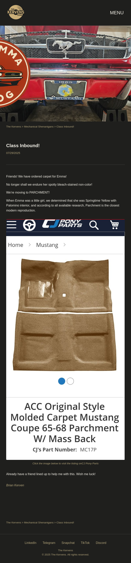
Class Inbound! (23, 145)
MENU (117, 12)
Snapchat (68, 542)
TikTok (85, 542)
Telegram (49, 542)
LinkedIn (31, 542)
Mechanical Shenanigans (39, 126)
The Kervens (13, 126)
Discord (101, 542)
